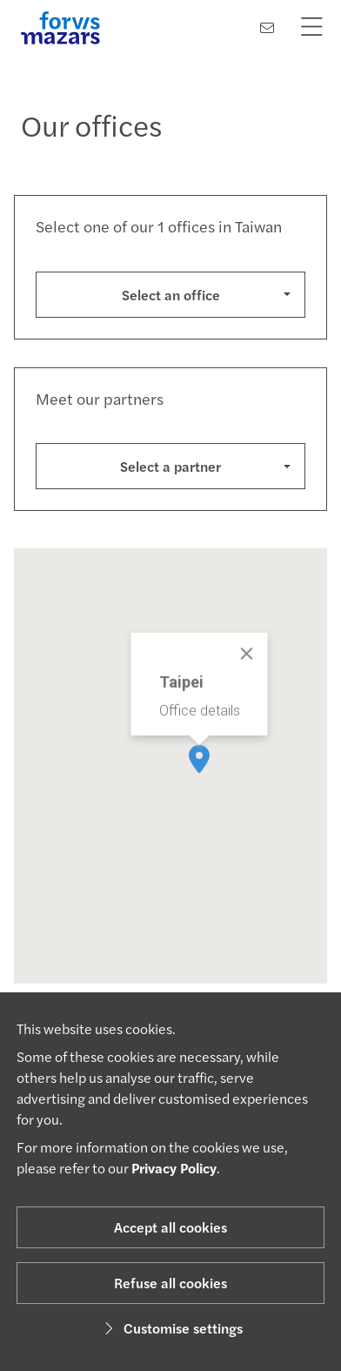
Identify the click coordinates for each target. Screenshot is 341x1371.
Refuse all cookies (170, 1283)
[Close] (247, 668)
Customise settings (171, 1328)
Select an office (171, 295)
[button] (199, 773)
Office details (199, 724)
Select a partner (170, 466)
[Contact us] (267, 27)
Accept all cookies (170, 1227)
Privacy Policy (174, 1168)
